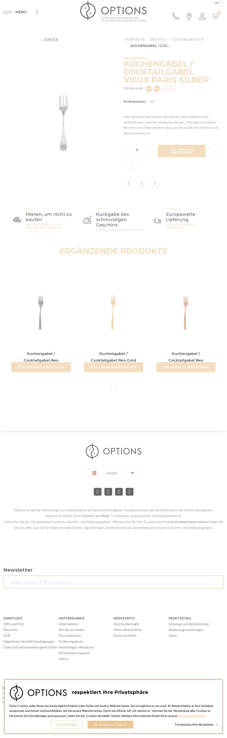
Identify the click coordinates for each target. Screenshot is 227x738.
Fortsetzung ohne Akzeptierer (196, 724)
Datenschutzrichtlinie (191, 716)
